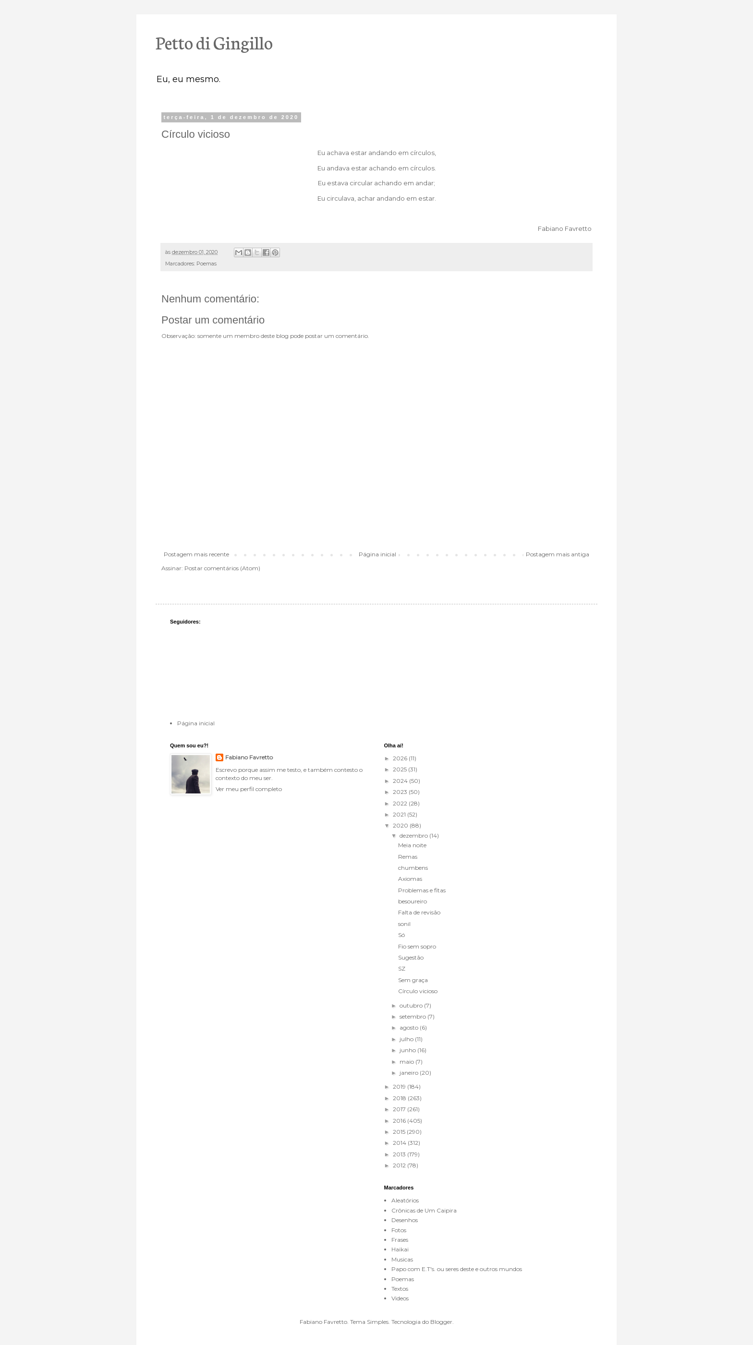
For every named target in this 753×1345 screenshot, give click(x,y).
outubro (412, 1005)
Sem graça (413, 980)
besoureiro (412, 901)
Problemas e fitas (422, 890)
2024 (401, 780)
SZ (401, 968)
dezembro (414, 835)
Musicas (402, 1259)
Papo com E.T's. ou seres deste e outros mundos (456, 1269)
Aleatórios (405, 1200)
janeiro (410, 1072)
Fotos (398, 1230)
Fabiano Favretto (249, 757)
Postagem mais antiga (557, 554)
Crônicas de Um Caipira (424, 1210)
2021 (400, 814)
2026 (401, 758)
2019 (400, 1086)
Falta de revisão (419, 912)
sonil (404, 923)
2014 (400, 1142)
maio (407, 1061)
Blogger (441, 1321)
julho (407, 1039)
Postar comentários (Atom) (222, 568)
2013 (400, 1154)
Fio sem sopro (417, 946)
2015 (400, 1131)
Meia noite (412, 845)
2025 (400, 769)
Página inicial (377, 554)
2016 (400, 1120)
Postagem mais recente (196, 554)
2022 (401, 803)
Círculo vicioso (417, 991)
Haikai (400, 1249)
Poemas (206, 264)
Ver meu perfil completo (249, 789)
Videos (400, 1298)
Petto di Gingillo (214, 42)
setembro (413, 1016)
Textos (399, 1288)
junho (408, 1050)
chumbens (413, 867)
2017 (400, 1109)
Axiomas (410, 878)
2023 (401, 791)
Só (401, 934)
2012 (400, 1165)
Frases (399, 1239)
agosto (410, 1027)
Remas (407, 856)
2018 (400, 1098)
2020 (401, 825)
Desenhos (404, 1220)
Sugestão (411, 957)
